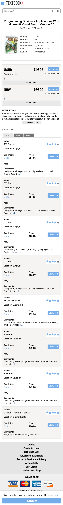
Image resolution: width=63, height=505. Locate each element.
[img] (13, 484)
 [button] (2, 3)
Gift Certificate (31, 452)
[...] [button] (19, 174)
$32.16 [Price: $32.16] (32, 314)
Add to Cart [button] (53, 69)
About (31, 444)
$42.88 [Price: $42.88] (32, 347)
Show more (31, 82)
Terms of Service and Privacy (31, 459)
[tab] (8, 135)
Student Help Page (31, 470)
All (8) (8, 135)
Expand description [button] (31, 122)
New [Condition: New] (6, 426)
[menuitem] (54, 3)
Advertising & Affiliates (31, 455)
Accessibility (31, 463)
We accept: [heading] (32, 477)
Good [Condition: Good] (6, 157)
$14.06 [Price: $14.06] (32, 157)
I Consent (31, 501)
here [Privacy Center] (56, 495)
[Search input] (31, 10)
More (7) (29, 135)
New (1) (18, 135)
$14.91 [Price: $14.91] (32, 196)
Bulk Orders (31, 466)
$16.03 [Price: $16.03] (32, 235)
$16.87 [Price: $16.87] (32, 275)
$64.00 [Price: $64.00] (32, 426)
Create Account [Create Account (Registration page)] (31, 448)
